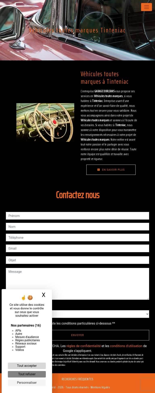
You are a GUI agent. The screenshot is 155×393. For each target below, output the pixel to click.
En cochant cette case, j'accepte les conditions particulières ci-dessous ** (62, 323)
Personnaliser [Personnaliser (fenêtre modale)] (27, 383)
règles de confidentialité (83, 346)
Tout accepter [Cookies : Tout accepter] (27, 366)
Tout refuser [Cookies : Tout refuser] (27, 374)
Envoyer (77, 335)
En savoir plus (111, 169)
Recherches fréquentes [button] (77, 379)
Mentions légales (100, 387)
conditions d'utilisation (126, 346)
